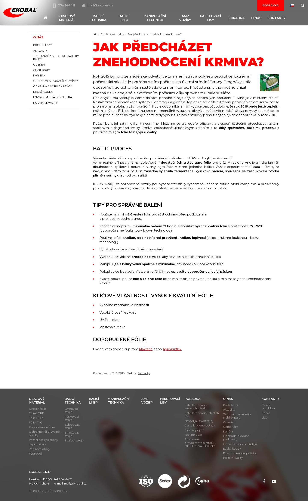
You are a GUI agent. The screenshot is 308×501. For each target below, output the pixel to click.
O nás (104, 34)
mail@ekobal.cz (97, 5)
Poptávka (270, 5)
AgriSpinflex (172, 349)
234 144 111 (64, 5)
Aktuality (118, 34)
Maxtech (146, 349)
